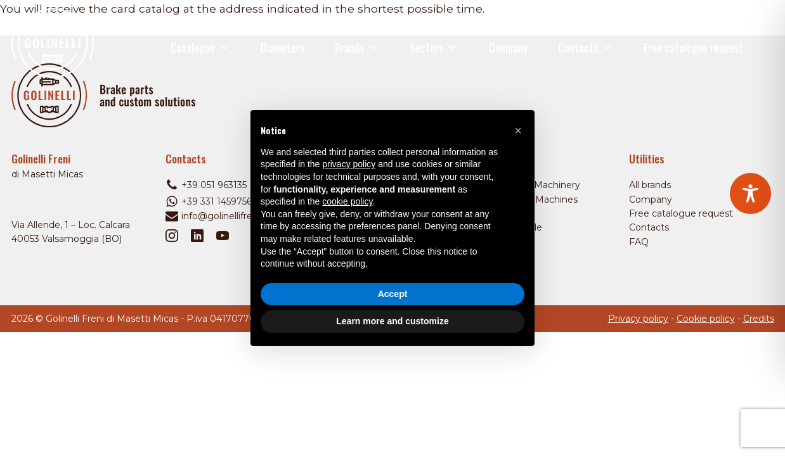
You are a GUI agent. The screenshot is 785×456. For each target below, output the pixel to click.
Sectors (434, 47)
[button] (518, 130)
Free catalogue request (693, 47)
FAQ (639, 242)
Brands (357, 47)
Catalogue (200, 47)
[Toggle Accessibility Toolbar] (750, 193)
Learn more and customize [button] (392, 321)
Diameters (282, 47)
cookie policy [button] (347, 201)
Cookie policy (706, 318)
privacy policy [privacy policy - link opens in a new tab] (348, 164)
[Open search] (766, 48)
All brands (650, 185)
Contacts (585, 47)
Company (508, 47)
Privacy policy (638, 318)
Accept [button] (393, 294)
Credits (758, 318)
